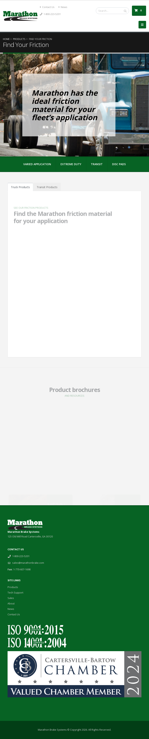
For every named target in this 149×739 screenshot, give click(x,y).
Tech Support (15, 592)
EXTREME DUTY (71, 164)
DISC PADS (119, 164)
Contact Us (47, 7)
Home (6, 39)
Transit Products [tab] (47, 187)
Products (19, 39)
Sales (11, 598)
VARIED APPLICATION (37, 164)
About (11, 603)
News (62, 7)
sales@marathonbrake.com (28, 562)
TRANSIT (97, 164)
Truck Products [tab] (20, 187)
